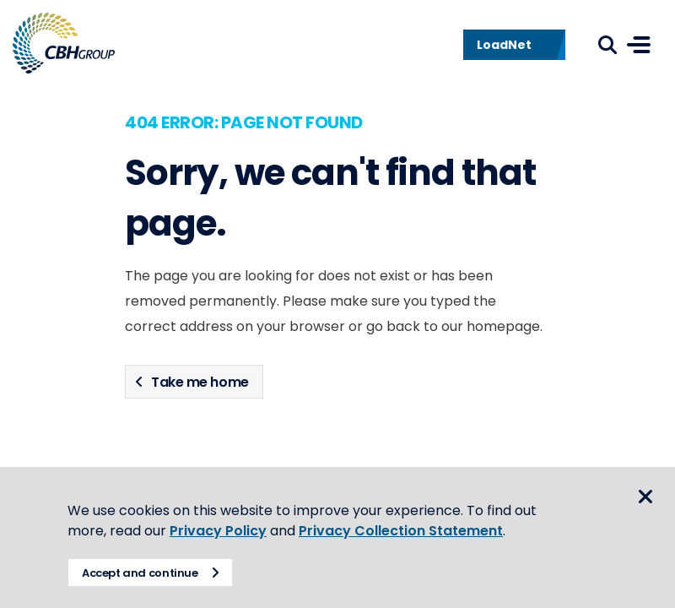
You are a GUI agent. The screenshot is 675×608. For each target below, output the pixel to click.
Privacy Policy (218, 530)
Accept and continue (140, 573)
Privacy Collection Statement (401, 530)
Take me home (199, 382)
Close (645, 496)
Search (607, 45)
